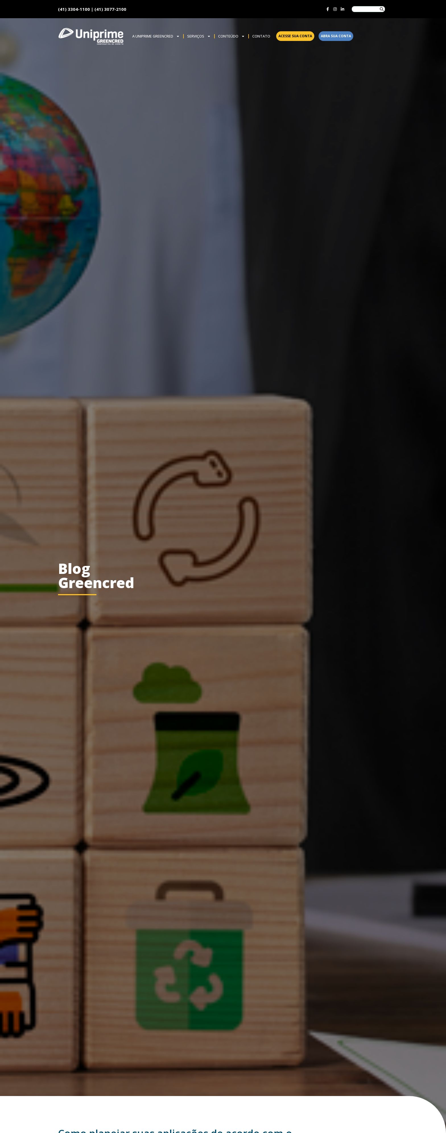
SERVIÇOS (199, 36)
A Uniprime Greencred (156, 36)
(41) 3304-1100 (74, 9)
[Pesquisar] (382, 9)
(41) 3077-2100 (110, 9)
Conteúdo (231, 36)
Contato (261, 36)
